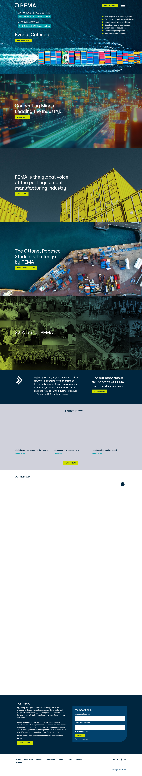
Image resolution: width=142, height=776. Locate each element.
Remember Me (82, 731)
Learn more (22, 117)
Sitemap (79, 759)
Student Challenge (26, 268)
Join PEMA (21, 194)
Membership (99, 391)
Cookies (69, 759)
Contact (19, 762)
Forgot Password (81, 739)
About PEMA (28, 759)
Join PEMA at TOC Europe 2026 (66, 450)
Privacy (39, 759)
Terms (61, 759)
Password (82, 723)
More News (71, 463)
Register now (23, 40)
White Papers (50, 759)
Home (18, 759)
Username (83, 714)
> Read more (20, 453)
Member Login (109, 5)
